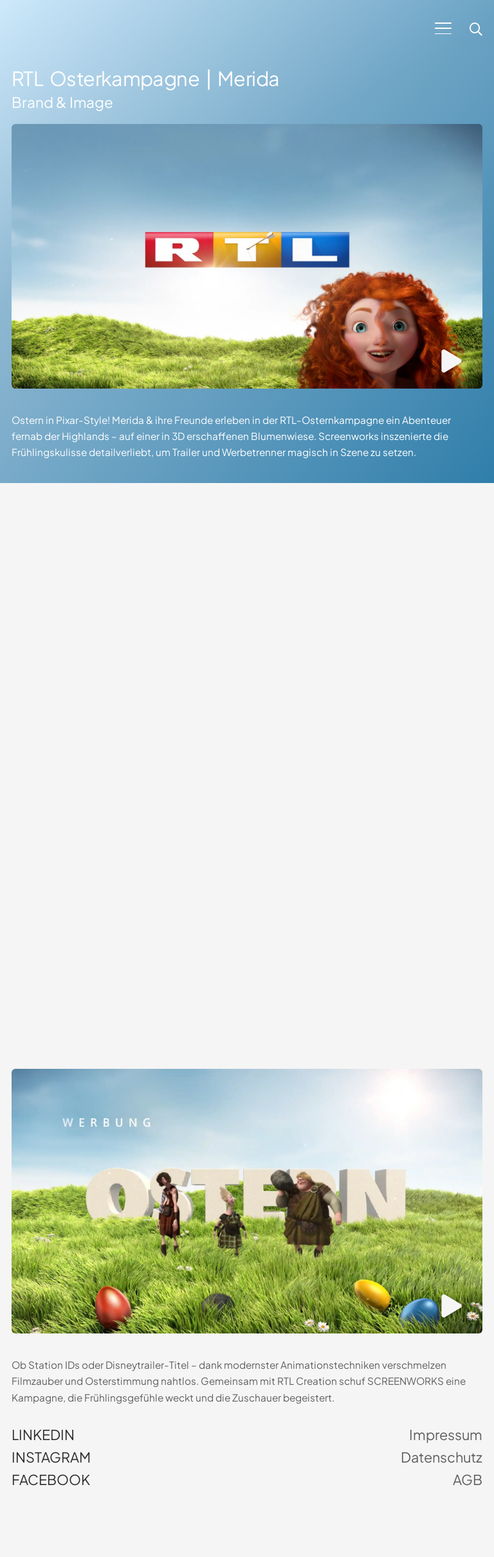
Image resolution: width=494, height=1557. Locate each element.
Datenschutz (441, 1457)
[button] (443, 29)
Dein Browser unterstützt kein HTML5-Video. (247, 623)
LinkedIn (43, 1435)
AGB (467, 1480)
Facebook (51, 1480)
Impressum (445, 1435)
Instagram (51, 1457)
